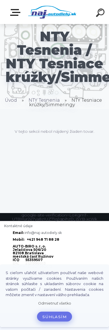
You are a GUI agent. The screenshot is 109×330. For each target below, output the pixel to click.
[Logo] (52, 12)
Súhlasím (54, 316)
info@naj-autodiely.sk (43, 233)
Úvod (11, 100)
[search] (101, 13)
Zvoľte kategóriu (16, 12)
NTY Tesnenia (44, 100)
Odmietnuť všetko (54, 303)
